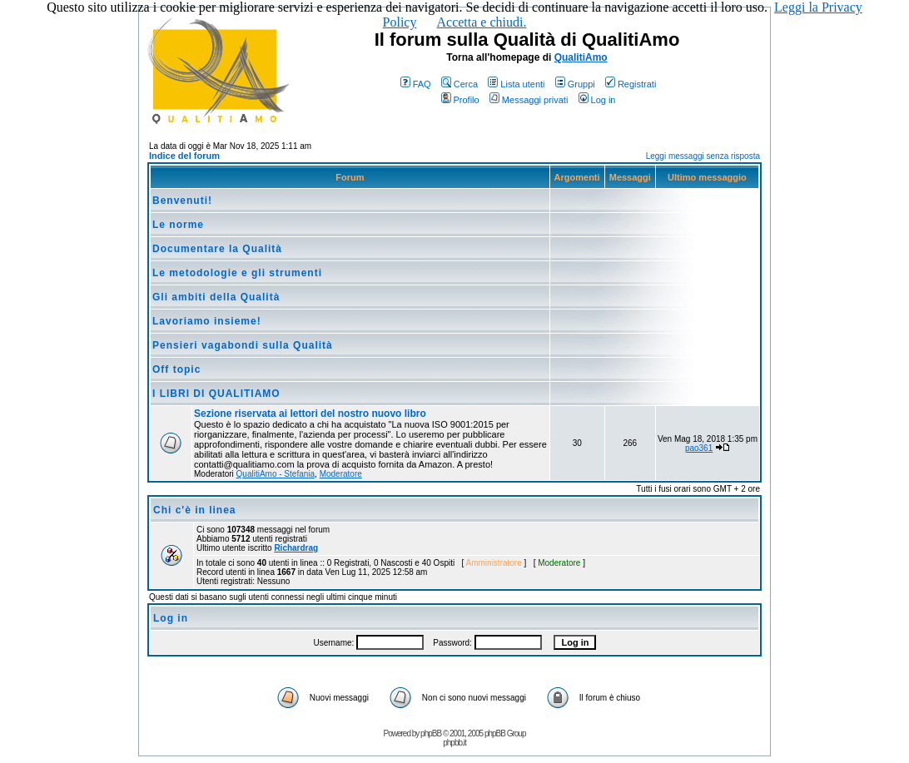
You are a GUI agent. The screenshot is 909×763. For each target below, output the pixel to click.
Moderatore (341, 473)
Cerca (459, 84)
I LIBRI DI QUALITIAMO (216, 393)
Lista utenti (516, 84)
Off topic (176, 369)
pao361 (699, 448)
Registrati (630, 84)
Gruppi (575, 84)
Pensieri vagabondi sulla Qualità (242, 345)
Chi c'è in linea (194, 510)
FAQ (415, 84)
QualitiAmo (581, 57)
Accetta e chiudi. (481, 22)
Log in (597, 100)
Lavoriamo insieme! (206, 321)
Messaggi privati (528, 100)
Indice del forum (184, 156)
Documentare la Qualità (217, 249)
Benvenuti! (182, 200)
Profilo (460, 100)
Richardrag (296, 547)
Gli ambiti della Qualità (216, 297)
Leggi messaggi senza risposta (703, 156)
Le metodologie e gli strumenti (237, 273)
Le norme (178, 224)
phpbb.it (454, 742)
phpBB (430, 733)
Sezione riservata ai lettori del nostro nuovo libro (310, 413)
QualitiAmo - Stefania (275, 473)
